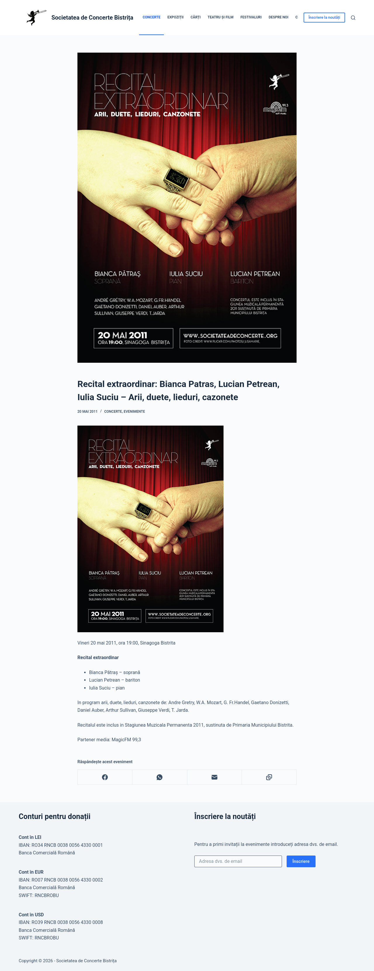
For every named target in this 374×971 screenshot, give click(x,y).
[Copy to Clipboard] (269, 777)
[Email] (214, 777)
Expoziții (175, 17)
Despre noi (278, 17)
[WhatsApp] (159, 777)
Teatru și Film (220, 17)
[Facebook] (105, 777)
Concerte (151, 17)
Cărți (195, 17)
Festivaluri (251, 17)
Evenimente (134, 412)
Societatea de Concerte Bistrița (92, 17)
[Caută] (353, 17)
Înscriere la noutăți (324, 17)
